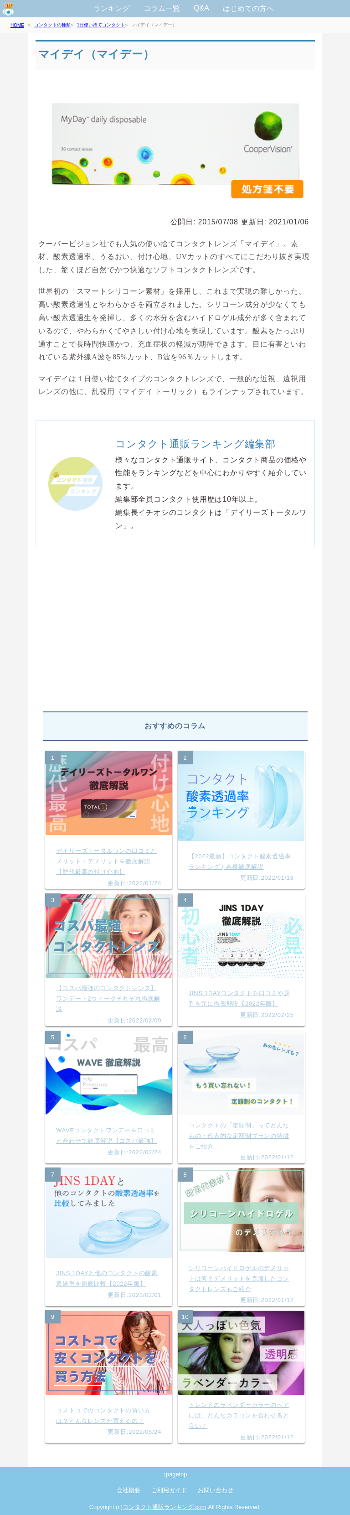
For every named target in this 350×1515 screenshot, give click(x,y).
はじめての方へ (248, 8)
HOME (17, 25)
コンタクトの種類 (52, 24)
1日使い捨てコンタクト (101, 24)
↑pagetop (175, 1474)
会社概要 (128, 1490)
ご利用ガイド (169, 1490)
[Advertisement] (175, 633)
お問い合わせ (215, 1490)
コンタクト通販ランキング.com (164, 1507)
